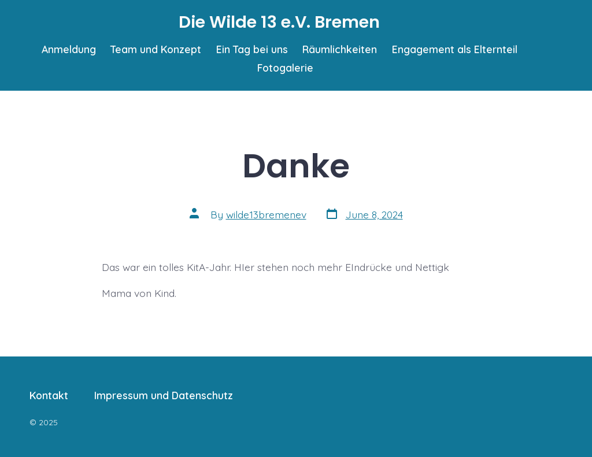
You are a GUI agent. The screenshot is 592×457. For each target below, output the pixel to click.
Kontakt (48, 395)
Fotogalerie (285, 67)
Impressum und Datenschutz (163, 395)
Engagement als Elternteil (454, 49)
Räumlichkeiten (339, 49)
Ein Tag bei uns (252, 49)
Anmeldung (69, 49)
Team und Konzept (155, 49)
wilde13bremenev (266, 214)
